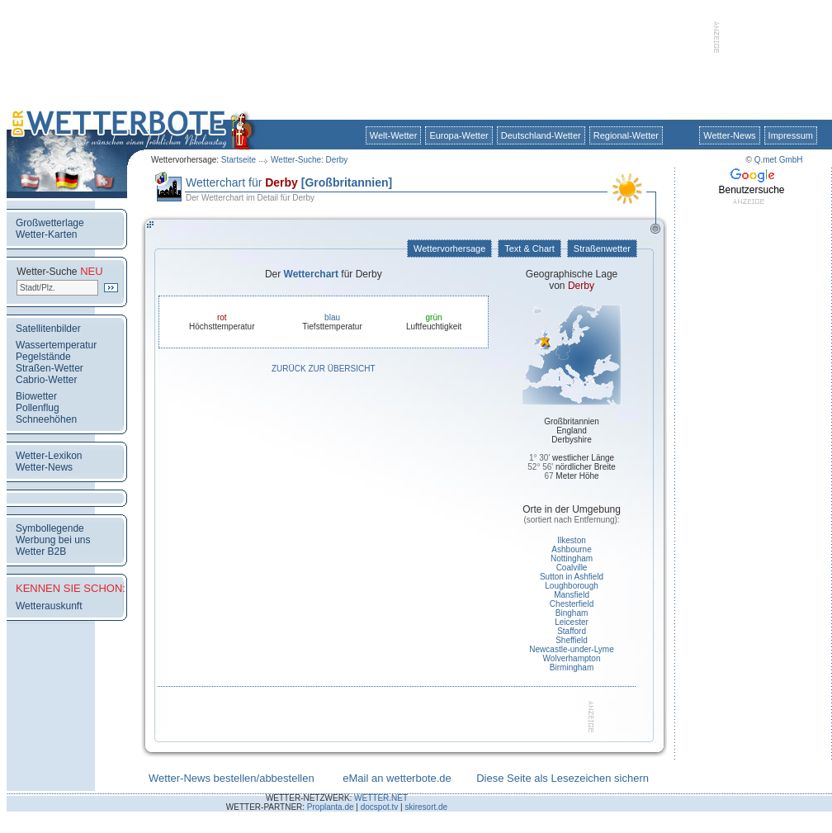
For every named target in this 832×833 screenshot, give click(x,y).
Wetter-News (729, 135)
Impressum (790, 135)
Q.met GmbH (778, 159)
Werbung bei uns (53, 540)
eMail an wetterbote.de (397, 778)
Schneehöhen (46, 419)
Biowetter (36, 396)
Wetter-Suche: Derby (309, 159)
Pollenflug (37, 408)
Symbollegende (50, 528)
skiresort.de (425, 807)
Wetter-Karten (46, 234)
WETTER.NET (381, 797)
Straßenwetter (602, 248)
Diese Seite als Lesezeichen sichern (562, 778)
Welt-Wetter (394, 135)
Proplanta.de (330, 807)
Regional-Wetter (626, 135)
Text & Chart (529, 248)
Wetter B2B (41, 551)
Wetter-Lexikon (49, 455)
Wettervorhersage (449, 248)
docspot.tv (380, 807)
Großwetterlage (50, 223)
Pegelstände (43, 356)
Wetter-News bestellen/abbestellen (231, 778)
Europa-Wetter (458, 135)
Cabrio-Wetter (46, 380)
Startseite (238, 159)
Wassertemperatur (56, 345)
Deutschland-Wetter (541, 135)
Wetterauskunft (49, 606)
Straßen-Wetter (49, 368)
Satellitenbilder (48, 328)
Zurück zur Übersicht (324, 368)
